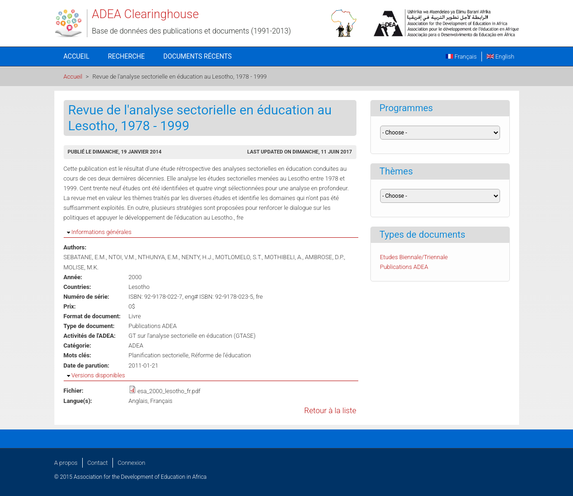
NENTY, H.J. (196, 257)
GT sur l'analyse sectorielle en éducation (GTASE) (192, 335)
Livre (135, 316)
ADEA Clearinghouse (145, 14)
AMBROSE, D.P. (324, 257)
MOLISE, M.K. (81, 267)
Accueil (77, 56)
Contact (97, 462)
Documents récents (198, 56)
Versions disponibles (98, 375)
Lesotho (139, 286)
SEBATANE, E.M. (85, 257)
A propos (66, 462)
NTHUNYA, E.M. (158, 257)
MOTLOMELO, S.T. (238, 257)
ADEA (136, 345)
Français (461, 56)
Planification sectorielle (159, 355)
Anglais (138, 400)
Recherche (126, 56)
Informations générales (102, 231)
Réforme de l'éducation (220, 355)
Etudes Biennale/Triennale (414, 257)
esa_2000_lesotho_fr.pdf (169, 391)
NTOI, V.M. (122, 257)
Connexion (131, 462)
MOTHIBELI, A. (283, 257)
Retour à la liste (330, 410)
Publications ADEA (153, 325)
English (500, 56)
